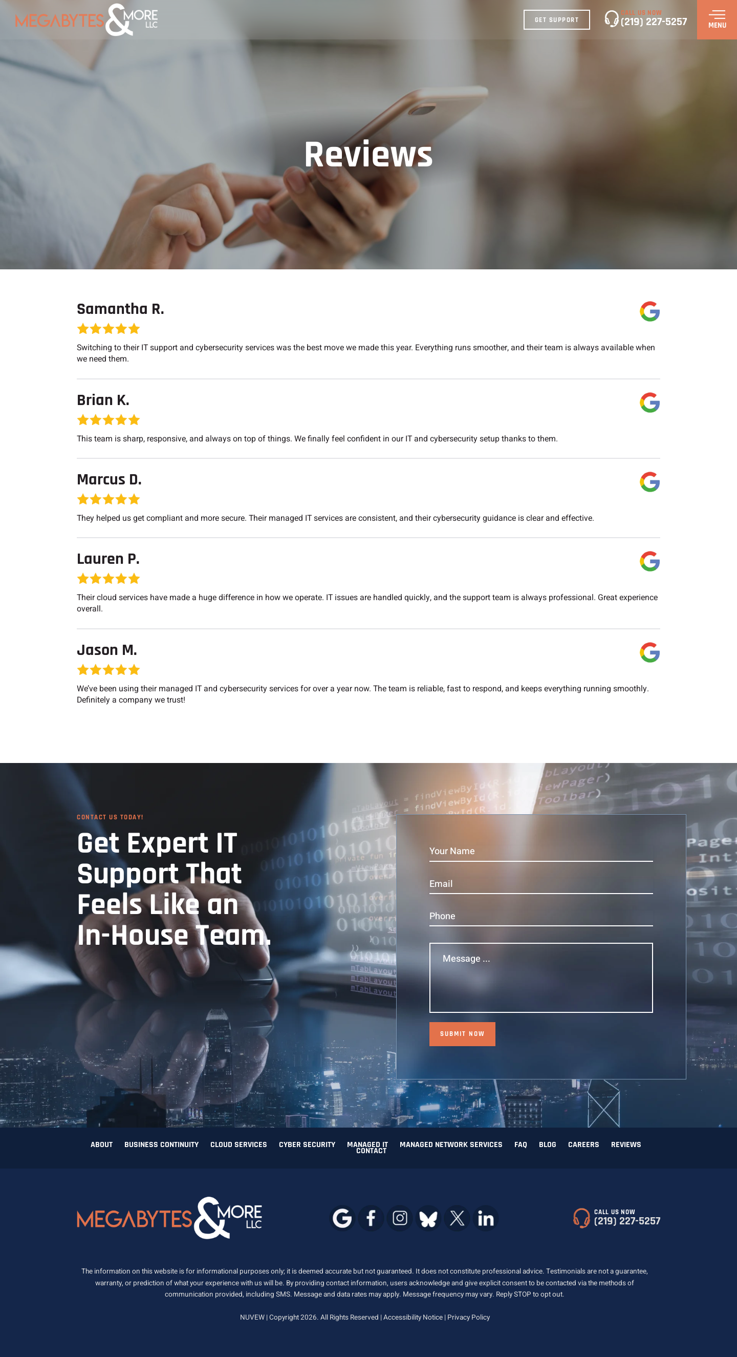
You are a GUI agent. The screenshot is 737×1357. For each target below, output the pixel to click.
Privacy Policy (468, 1317)
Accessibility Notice (413, 1317)
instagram (399, 1218)
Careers (583, 1145)
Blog (547, 1145)
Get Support (557, 20)
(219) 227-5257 (654, 22)
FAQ (520, 1145)
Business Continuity (161, 1145)
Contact (371, 1151)
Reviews (626, 1145)
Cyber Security (307, 1145)
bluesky (428, 1218)
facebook (371, 1218)
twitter (457, 1218)
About (102, 1145)
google (342, 1218)
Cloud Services (238, 1145)
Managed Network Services (451, 1145)
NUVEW (252, 1317)
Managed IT (367, 1145)
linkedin (485, 1218)
